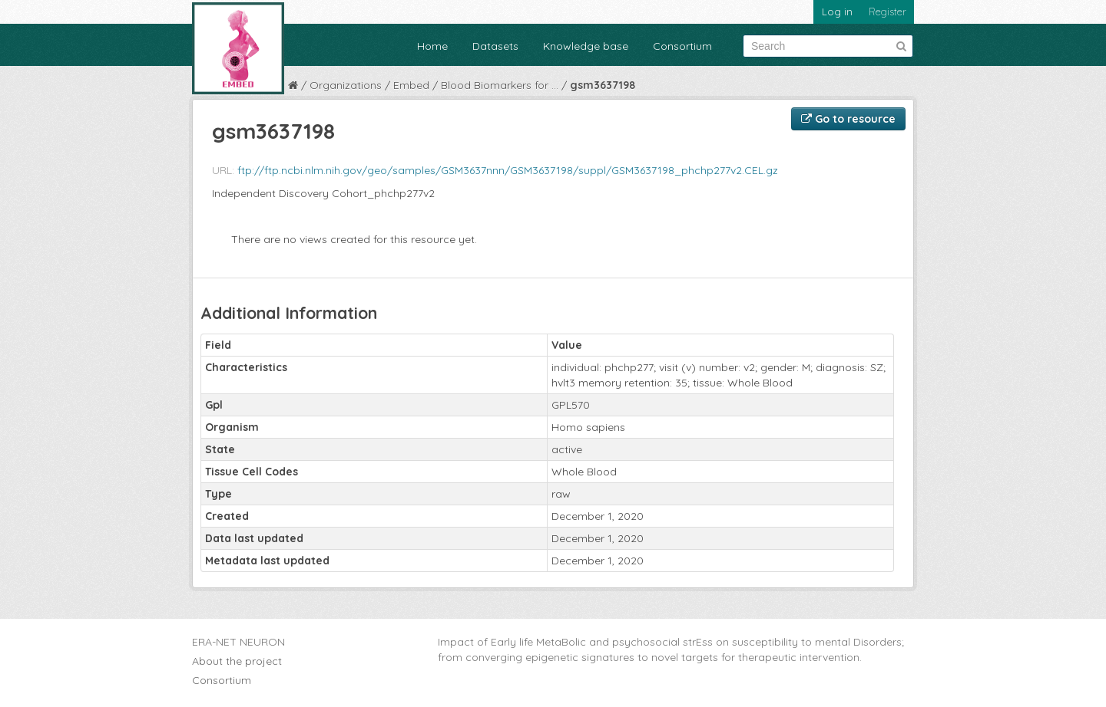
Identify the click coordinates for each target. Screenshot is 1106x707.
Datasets (495, 46)
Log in (837, 11)
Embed (411, 85)
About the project (237, 661)
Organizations (346, 85)
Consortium (682, 46)
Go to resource (848, 119)
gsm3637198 (602, 85)
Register (887, 11)
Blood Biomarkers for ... (499, 85)
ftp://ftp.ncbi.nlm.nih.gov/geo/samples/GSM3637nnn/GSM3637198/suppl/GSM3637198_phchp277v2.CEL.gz (507, 170)
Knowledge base (585, 46)
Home (432, 46)
